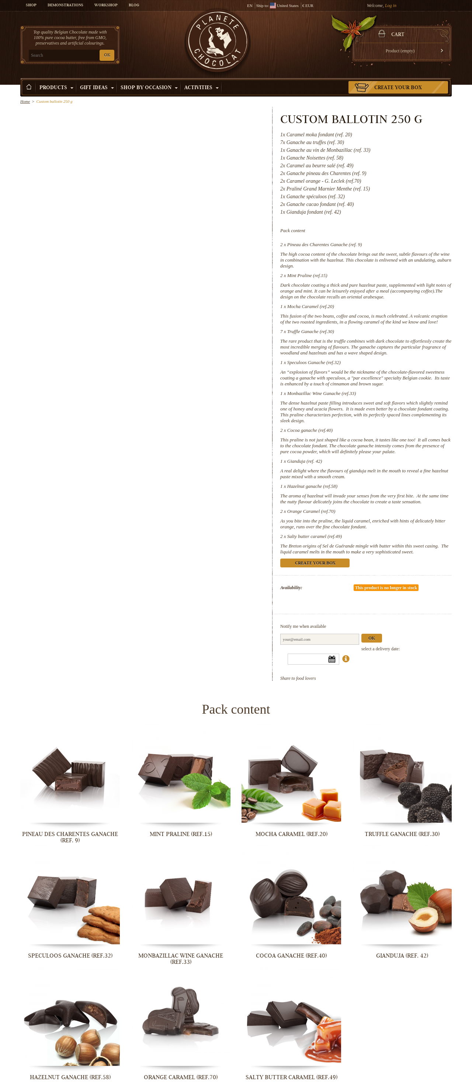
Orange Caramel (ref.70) (311, 511)
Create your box (398, 88)
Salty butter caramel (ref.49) (314, 536)
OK (107, 55)
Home (25, 101)
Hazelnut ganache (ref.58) (312, 486)
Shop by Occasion (149, 88)
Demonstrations (65, 5)
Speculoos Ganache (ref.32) (314, 362)
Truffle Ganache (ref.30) (310, 331)
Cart (398, 35)
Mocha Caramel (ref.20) (310, 306)
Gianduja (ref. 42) (304, 461)
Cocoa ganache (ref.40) (310, 430)
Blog (134, 5)
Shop (31, 5)
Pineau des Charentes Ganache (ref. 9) (324, 244)
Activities (201, 88)
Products (56, 88)
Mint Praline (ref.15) (307, 275)
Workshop (106, 5)
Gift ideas (97, 88)
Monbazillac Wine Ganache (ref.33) (321, 393)
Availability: (291, 587)
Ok (371, 639)
